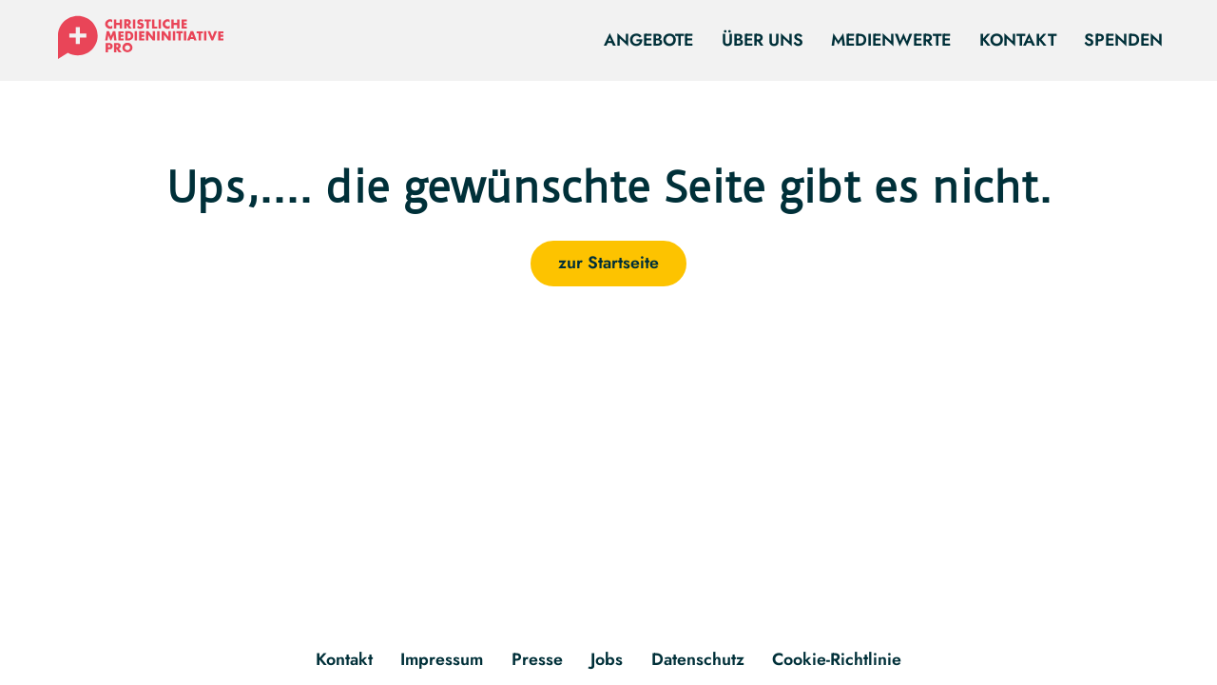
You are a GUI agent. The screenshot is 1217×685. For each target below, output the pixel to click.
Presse (537, 659)
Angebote (648, 40)
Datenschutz (697, 659)
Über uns (762, 40)
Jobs (606, 659)
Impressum (441, 659)
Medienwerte (891, 40)
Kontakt (1017, 40)
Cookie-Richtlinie (836, 659)
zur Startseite (608, 262)
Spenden (1123, 40)
